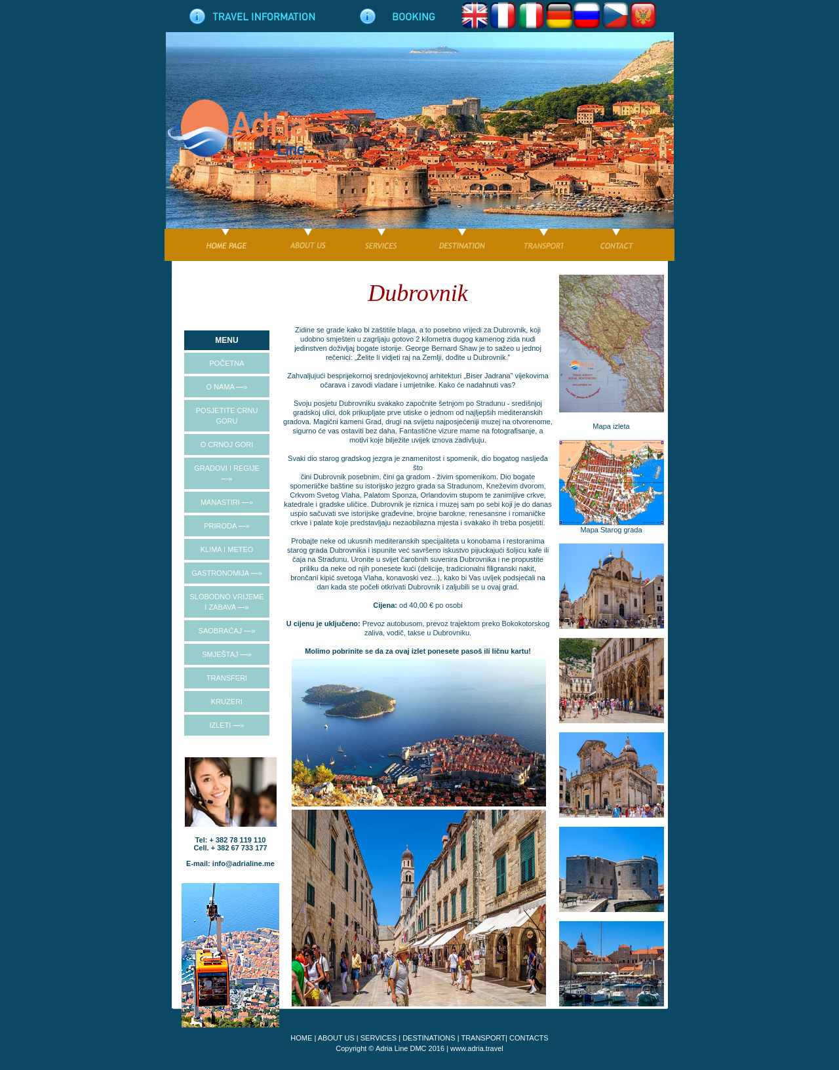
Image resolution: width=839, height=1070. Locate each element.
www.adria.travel (476, 1048)
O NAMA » (227, 387)
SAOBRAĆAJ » (227, 631)
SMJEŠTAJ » (227, 654)
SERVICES (379, 1038)
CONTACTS (529, 1038)
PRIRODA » (227, 526)
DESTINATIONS (428, 1038)
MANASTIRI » (227, 502)
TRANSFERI (226, 678)
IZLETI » (226, 725)
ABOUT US (336, 1038)
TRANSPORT (483, 1038)
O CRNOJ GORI (227, 444)
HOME (301, 1038)
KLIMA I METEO (227, 549)
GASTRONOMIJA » (226, 573)
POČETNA (226, 363)
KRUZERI (227, 701)
